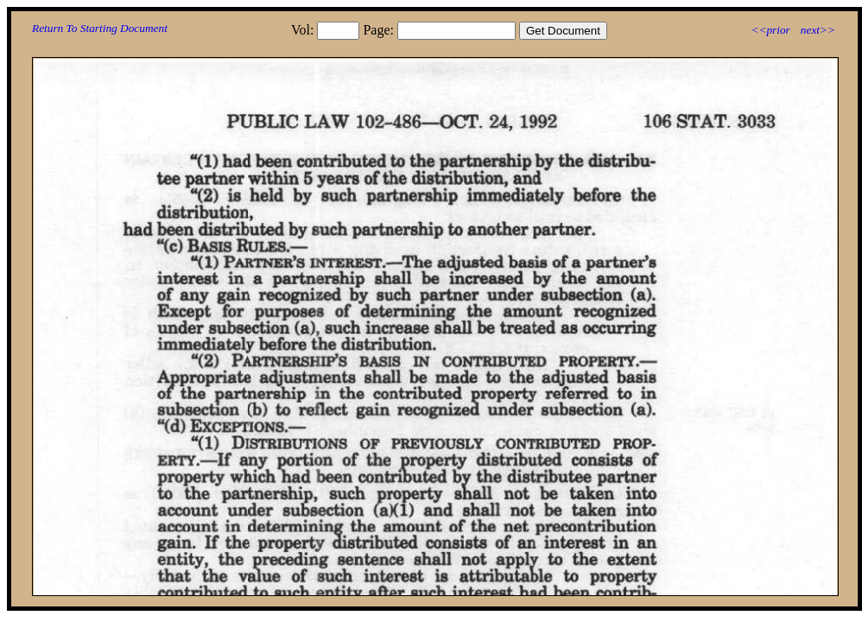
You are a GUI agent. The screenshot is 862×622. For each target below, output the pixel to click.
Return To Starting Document (100, 28)
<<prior (770, 29)
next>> (818, 29)
